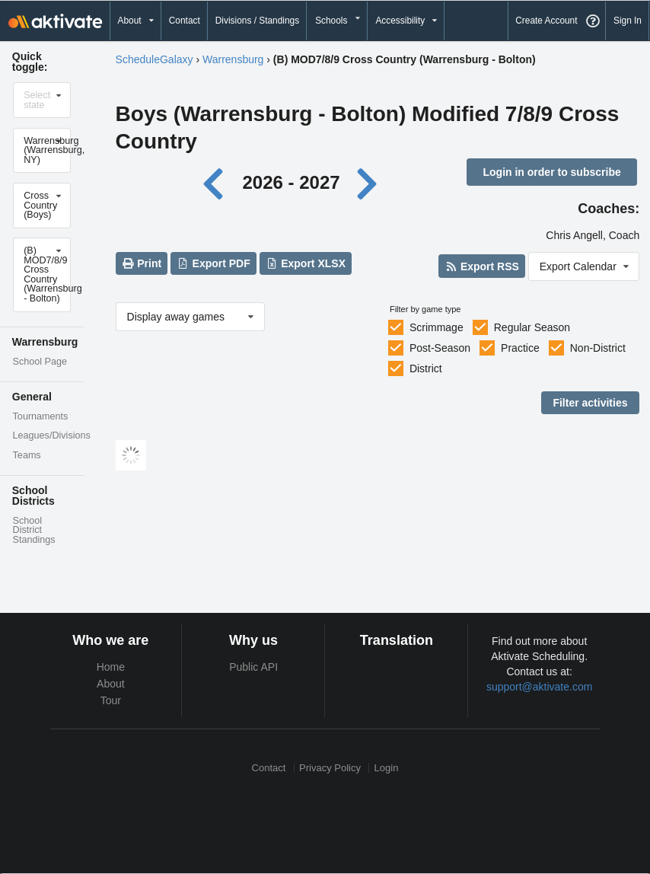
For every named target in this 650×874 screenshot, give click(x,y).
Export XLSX (306, 263)
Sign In (627, 20)
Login (386, 768)
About (111, 684)
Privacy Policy (330, 768)
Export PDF (213, 263)
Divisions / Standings (257, 20)
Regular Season (532, 327)
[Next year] (367, 182)
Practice (520, 348)
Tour (110, 700)
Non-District (598, 348)
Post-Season (439, 348)
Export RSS (481, 266)
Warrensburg (232, 59)
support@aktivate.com (539, 687)
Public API (253, 667)
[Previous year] (217, 182)
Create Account (546, 20)
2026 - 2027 (290, 182)
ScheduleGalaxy (154, 59)
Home (111, 667)
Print (141, 263)
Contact (184, 20)
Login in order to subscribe (551, 172)
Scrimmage (436, 327)
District (425, 368)
